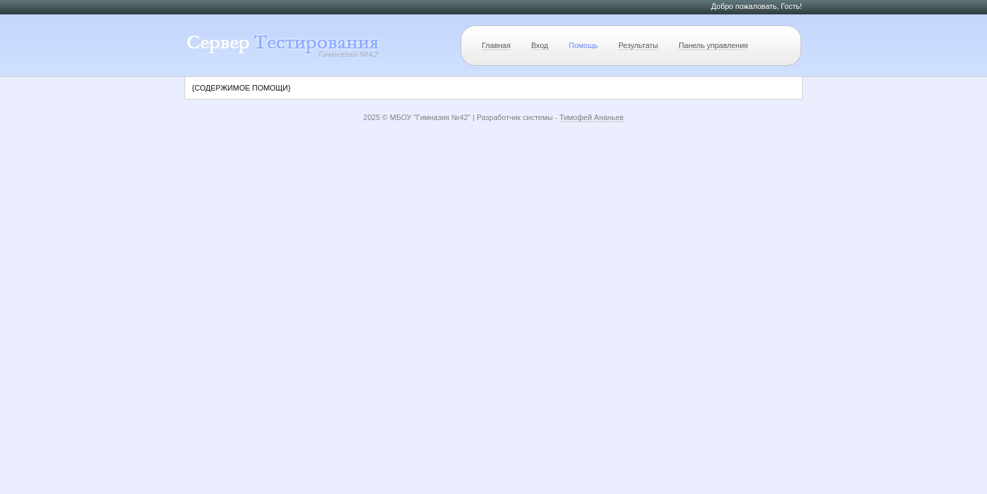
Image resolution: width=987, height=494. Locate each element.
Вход (539, 45)
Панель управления (713, 45)
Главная (496, 45)
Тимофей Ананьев (591, 117)
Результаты (638, 45)
